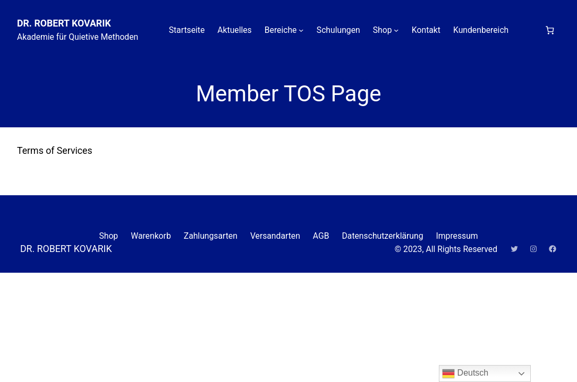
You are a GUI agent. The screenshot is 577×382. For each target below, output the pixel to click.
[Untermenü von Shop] (396, 30)
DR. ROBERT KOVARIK (64, 23)
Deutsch (465, 373)
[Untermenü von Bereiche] (301, 30)
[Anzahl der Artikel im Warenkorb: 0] (549, 30)
